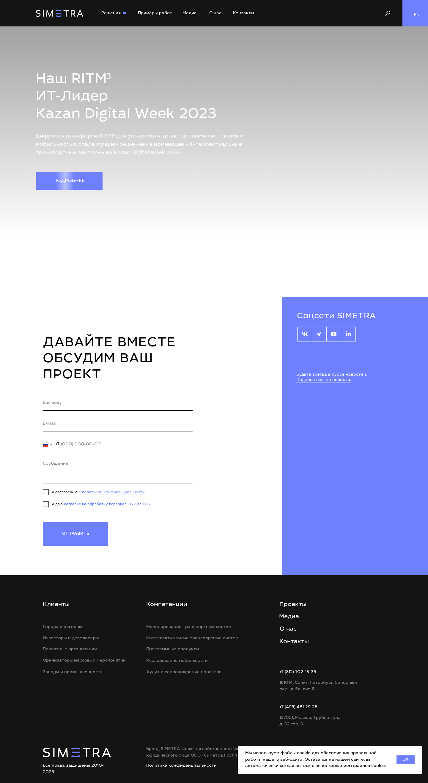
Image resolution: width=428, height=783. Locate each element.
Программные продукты (172, 649)
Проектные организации (70, 649)
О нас (215, 13)
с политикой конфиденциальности (112, 492)
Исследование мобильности (177, 661)
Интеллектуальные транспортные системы (194, 638)
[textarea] (118, 470)
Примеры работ (155, 13)
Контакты (243, 13)
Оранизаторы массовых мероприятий (84, 661)
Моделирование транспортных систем (188, 627)
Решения (111, 13)
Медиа (189, 13)
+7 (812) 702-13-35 (297, 672)
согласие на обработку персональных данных (107, 504)
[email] (118, 424)
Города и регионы (62, 627)
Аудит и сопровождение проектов (183, 672)
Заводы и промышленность (73, 672)
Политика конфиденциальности (181, 766)
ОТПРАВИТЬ (75, 534)
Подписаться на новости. (323, 380)
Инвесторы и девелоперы (71, 638)
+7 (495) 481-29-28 (298, 707)
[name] (118, 403)
